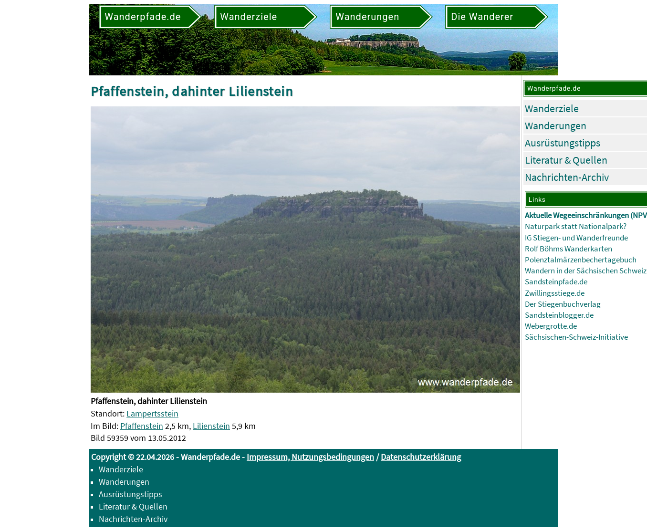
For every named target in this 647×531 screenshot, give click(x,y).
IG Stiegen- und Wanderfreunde (576, 238)
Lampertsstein (152, 413)
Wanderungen (555, 125)
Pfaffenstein (141, 425)
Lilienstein (211, 425)
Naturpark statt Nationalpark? (575, 226)
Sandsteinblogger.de (559, 315)
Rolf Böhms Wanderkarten (568, 249)
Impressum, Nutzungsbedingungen (310, 456)
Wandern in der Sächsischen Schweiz (586, 271)
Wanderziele (552, 108)
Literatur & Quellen (566, 160)
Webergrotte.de (551, 326)
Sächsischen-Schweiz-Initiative (576, 337)
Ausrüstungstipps (562, 142)
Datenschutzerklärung (421, 456)
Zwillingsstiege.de (554, 293)
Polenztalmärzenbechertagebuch (581, 260)
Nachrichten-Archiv (567, 177)
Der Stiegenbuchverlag (563, 304)
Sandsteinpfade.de (556, 282)
